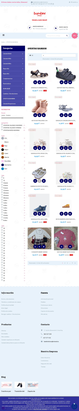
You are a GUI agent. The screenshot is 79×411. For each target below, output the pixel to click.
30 (4, 263)
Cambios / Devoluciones (10, 93)
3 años (5, 203)
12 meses (6, 190)
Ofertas (3, 330)
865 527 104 (36, 4)
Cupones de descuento (47, 311)
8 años (5, 220)
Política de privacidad (7, 305)
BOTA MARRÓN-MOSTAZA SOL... (66, 219)
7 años (5, 213)
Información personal (47, 299)
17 (4, 231)
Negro (6, 149)
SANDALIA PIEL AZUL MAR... (39, 219)
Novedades (4, 333)
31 (4, 265)
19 (4, 235)
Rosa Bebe (8, 161)
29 (4, 260)
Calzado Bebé (7, 53)
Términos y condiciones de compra (11, 302)
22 (4, 243)
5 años (5, 208)
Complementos (7, 78)
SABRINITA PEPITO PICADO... (39, 186)
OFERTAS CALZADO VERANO (12, 128)
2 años (5, 200)
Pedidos (43, 302)
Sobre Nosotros (45, 357)
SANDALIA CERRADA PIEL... (39, 87)
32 (4, 268)
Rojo (6, 146)
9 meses (5, 188)
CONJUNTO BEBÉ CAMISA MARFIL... (39, 252)
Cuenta (44, 293)
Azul (6, 168)
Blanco (7, 142)
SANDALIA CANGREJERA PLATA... (66, 120)
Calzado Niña (7, 58)
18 (4, 233)
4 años (5, 205)
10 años (5, 215)
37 (4, 280)
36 (4, 278)
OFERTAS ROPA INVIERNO (11, 130)
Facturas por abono (46, 305)
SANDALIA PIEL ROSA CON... (39, 153)
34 (4, 273)
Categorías (8, 48)
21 (4, 240)
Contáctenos (44, 360)
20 (4, 238)
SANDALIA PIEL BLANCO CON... (65, 153)
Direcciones (44, 308)
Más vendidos (5, 336)
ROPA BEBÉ (6, 88)
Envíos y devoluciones (7, 299)
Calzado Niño (7, 63)
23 (4, 245)
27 (4, 255)
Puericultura (7, 83)
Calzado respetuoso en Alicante (10, 340)
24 (4, 248)
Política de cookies (6, 311)
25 (4, 250)
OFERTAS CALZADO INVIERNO (12, 125)
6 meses (5, 185)
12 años (5, 218)
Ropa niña (6, 68)
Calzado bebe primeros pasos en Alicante (13, 343)
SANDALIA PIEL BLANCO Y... (65, 186)
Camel (6, 153)
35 (4, 275)
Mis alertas (44, 314)
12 (4, 180)
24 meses (6, 195)
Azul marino (8, 165)
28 (4, 258)
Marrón (7, 157)
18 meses (6, 193)
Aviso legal (4, 308)
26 (4, 253)
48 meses (6, 198)
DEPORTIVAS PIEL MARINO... (66, 87)
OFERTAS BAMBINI (9, 98)
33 (4, 270)
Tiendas (43, 366)
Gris (6, 138)
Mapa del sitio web (46, 363)
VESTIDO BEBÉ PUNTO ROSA (66, 252)
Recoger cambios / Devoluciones (10, 314)
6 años (5, 210)
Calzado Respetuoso (9, 103)
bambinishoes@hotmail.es (40, 2)
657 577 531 (46, 4)
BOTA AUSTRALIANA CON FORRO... (39, 121)
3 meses (5, 183)
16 (4, 228)
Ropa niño (6, 73)
